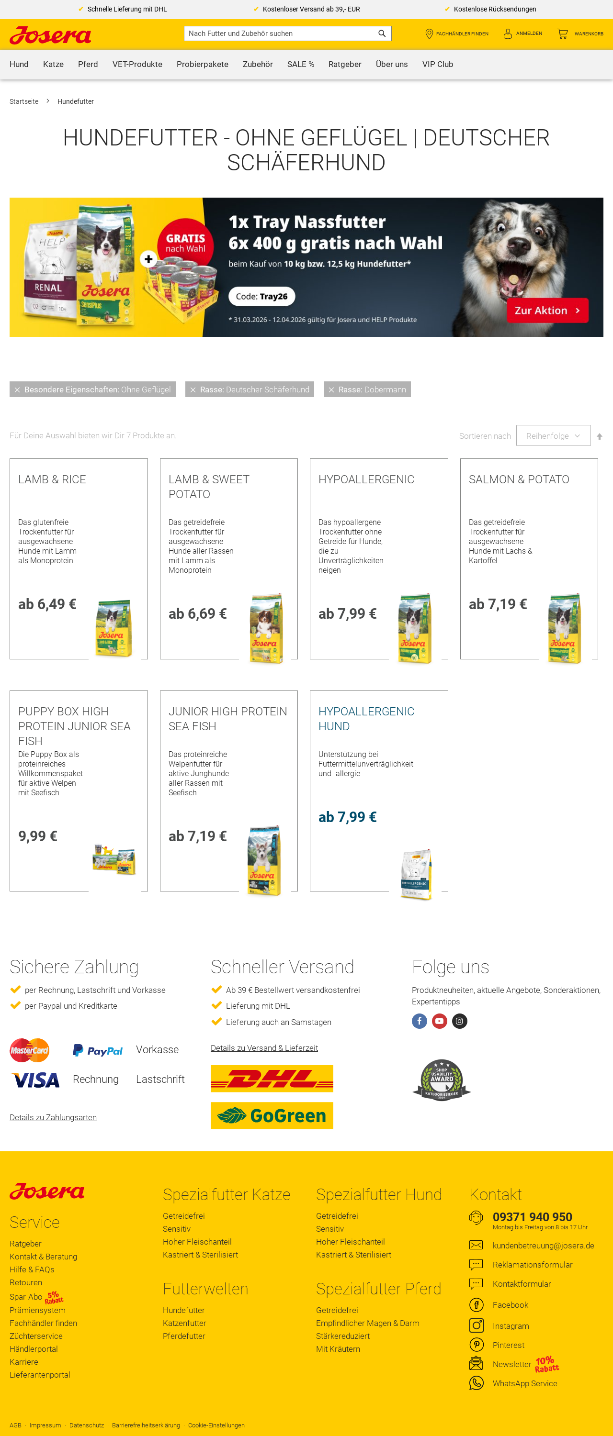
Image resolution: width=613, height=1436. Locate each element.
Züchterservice (36, 1336)
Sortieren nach (485, 436)
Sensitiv (177, 1229)
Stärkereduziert (343, 1336)
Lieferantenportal (40, 1375)
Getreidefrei (184, 1216)
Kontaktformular (522, 1284)
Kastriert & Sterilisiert (200, 1254)
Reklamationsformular (533, 1264)
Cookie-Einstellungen (216, 1425)
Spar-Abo (37, 1297)
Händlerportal (34, 1349)
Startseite (25, 101)
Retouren (26, 1282)
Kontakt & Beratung (43, 1256)
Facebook (510, 1305)
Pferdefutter (184, 1336)
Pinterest (508, 1345)
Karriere (24, 1362)
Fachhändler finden (462, 33)
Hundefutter (184, 1310)
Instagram (511, 1326)
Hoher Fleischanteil (197, 1242)
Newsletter (512, 1364)
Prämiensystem (38, 1310)
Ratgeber (26, 1243)
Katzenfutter (184, 1323)
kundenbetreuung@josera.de (543, 1245)
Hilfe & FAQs (32, 1269)
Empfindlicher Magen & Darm (368, 1323)
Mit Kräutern (338, 1349)
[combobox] (288, 33)
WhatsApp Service (525, 1383)
